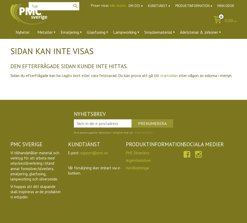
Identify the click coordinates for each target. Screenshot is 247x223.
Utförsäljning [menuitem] (86, 46)
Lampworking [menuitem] (124, 32)
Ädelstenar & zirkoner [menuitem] (199, 32)
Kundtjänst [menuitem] (157, 6)
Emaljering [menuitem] (70, 32)
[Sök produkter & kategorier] (54, 6)
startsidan (169, 75)
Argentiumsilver (138, 160)
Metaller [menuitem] (45, 32)
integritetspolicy (143, 132)
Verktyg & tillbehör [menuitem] (32, 46)
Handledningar (138, 167)
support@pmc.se (94, 152)
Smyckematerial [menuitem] (158, 32)
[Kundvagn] (224, 21)
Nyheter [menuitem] (23, 32)
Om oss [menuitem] (134, 6)
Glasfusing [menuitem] (96, 32)
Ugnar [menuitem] (62, 46)
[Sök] (75, 6)
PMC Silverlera (137, 152)
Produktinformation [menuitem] (192, 6)
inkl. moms (118, 5)
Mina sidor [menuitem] (225, 6)
